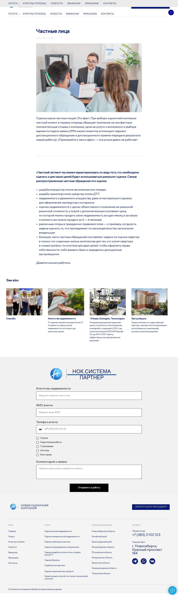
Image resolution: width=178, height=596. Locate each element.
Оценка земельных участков (57, 544)
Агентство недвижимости (53, 391)
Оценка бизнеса (52, 563)
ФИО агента (44, 408)
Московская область (102, 555)
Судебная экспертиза (54, 568)
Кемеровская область (102, 560)
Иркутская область (101, 565)
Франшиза (90, 14)
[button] (150, 5)
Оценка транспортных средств (58, 574)
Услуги (13, 14)
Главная (12, 534)
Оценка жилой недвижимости (58, 534)
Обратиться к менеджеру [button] (151, 510)
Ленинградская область (103, 550)
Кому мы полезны (34, 14)
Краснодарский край (102, 544)
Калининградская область (104, 571)
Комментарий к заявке (51, 464)
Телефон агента (47, 424)
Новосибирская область (103, 534)
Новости (56, 14)
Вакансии (72, 14)
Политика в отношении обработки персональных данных (35, 592)
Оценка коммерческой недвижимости (62, 539)
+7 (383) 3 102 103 (81, 6)
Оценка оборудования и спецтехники (61, 550)
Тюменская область (101, 576)
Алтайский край (99, 539)
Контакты (107, 14)
